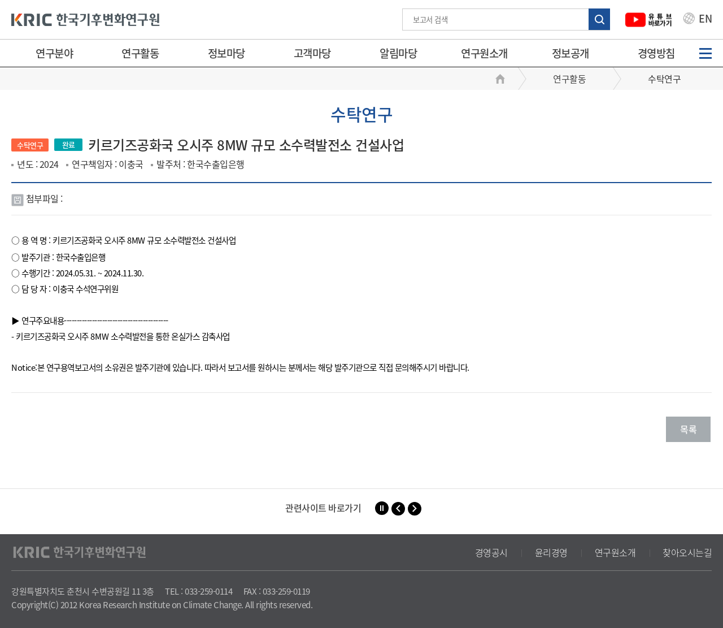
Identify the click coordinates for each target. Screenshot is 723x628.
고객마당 (312, 53)
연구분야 (54, 53)
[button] (398, 509)
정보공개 (570, 53)
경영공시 (491, 552)
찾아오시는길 (687, 552)
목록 (688, 429)
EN (697, 20)
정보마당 (226, 53)
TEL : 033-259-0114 (198, 591)
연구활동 (140, 53)
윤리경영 (551, 552)
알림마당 (398, 53)
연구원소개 (484, 53)
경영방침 (656, 53)
